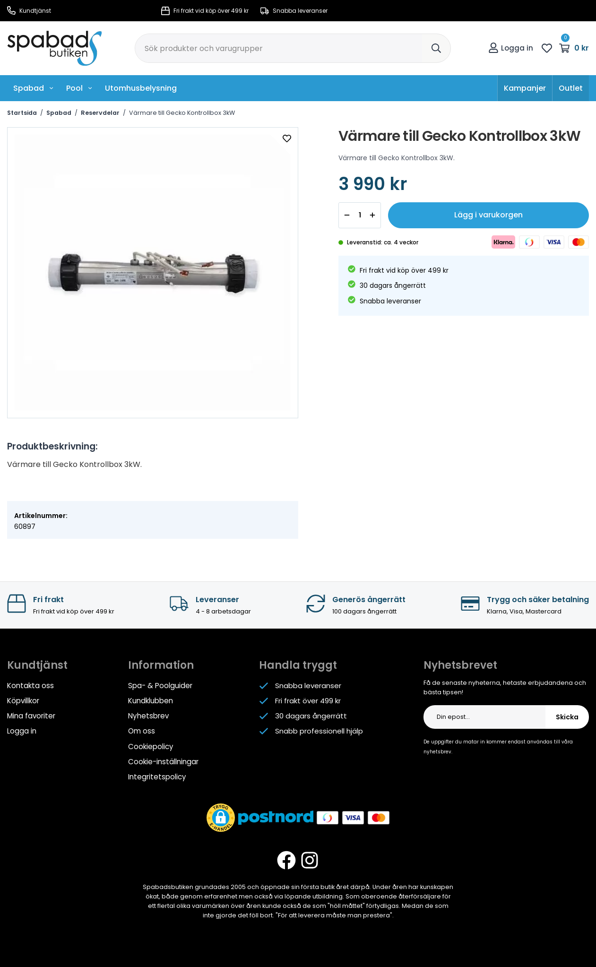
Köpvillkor (23, 701)
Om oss (141, 731)
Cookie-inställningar (163, 761)
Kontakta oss (30, 686)
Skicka (567, 717)
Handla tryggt (298, 665)
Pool (79, 88)
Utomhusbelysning (141, 88)
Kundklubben (150, 701)
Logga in (510, 48)
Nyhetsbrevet (460, 665)
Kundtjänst (29, 10)
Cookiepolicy (150, 746)
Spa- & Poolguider (160, 686)
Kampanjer (525, 88)
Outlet (571, 88)
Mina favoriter (31, 716)
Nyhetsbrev (148, 716)
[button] (221, 817)
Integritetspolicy (157, 776)
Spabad (33, 88)
